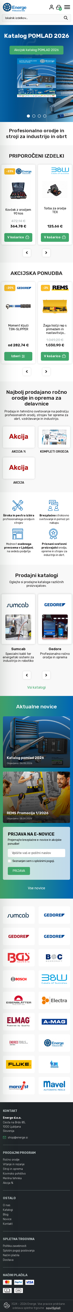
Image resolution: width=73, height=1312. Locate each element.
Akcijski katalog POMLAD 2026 (36, 50)
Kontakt (7, 1224)
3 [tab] (39, 116)
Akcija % (8, 1183)
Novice (7, 1219)
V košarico (18, 237)
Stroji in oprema (13, 1169)
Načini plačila (11, 1255)
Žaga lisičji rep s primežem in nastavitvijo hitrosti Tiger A (55, 331)
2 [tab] (34, 116)
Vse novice (36, 888)
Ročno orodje (11, 1159)
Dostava (8, 1260)
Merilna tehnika (12, 1178)
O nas (6, 1205)
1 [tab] (28, 116)
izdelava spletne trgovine (28, 1308)
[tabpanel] (36, 73)
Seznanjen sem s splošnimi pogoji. (33, 861)
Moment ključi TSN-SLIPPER (18, 327)
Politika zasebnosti (14, 1246)
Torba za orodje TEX (55, 210)
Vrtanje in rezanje (14, 1164)
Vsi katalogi (36, 687)
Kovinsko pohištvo (14, 1173)
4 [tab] (44, 116)
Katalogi (8, 1210)
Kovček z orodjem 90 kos (18, 211)
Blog (5, 1214)
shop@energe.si (18, 1137)
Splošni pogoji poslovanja (18, 1250)
